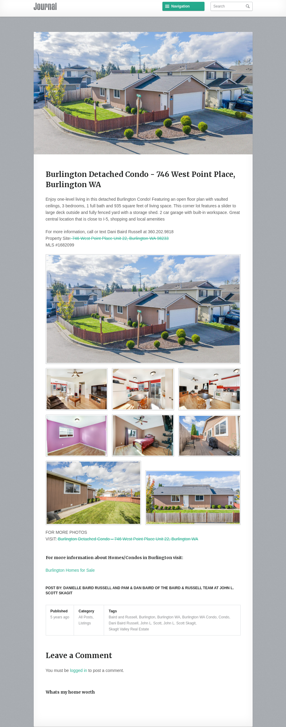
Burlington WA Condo (199, 617)
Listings (84, 623)
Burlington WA (168, 617)
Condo (224, 617)
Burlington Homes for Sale (70, 570)
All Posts (85, 617)
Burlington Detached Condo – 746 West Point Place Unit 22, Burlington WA (127, 539)
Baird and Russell (123, 617)
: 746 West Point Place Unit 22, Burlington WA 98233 (119, 238)
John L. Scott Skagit (180, 623)
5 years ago (60, 617)
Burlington (147, 617)
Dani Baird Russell (123, 623)
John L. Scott (150, 623)
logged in (78, 670)
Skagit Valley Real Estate (129, 629)
